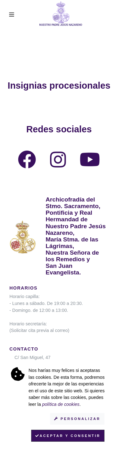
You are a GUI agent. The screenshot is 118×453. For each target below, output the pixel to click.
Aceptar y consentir (67, 436)
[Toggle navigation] (11, 14)
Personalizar (77, 419)
